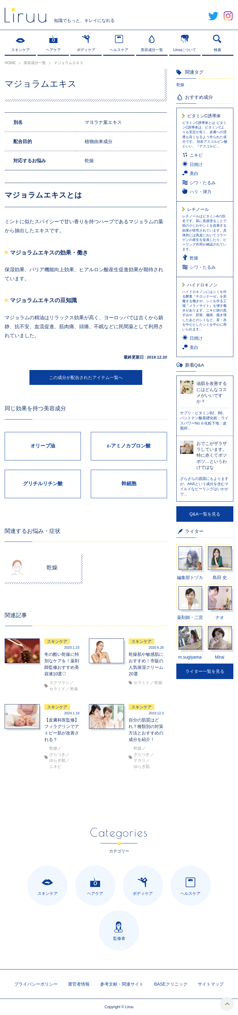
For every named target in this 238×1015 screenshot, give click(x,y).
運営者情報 (79, 984)
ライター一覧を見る (204, 671)
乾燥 (180, 84)
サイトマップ (211, 984)
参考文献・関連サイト (121, 984)
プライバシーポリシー (36, 984)
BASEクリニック (170, 984)
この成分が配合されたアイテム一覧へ (86, 377)
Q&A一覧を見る (204, 514)
